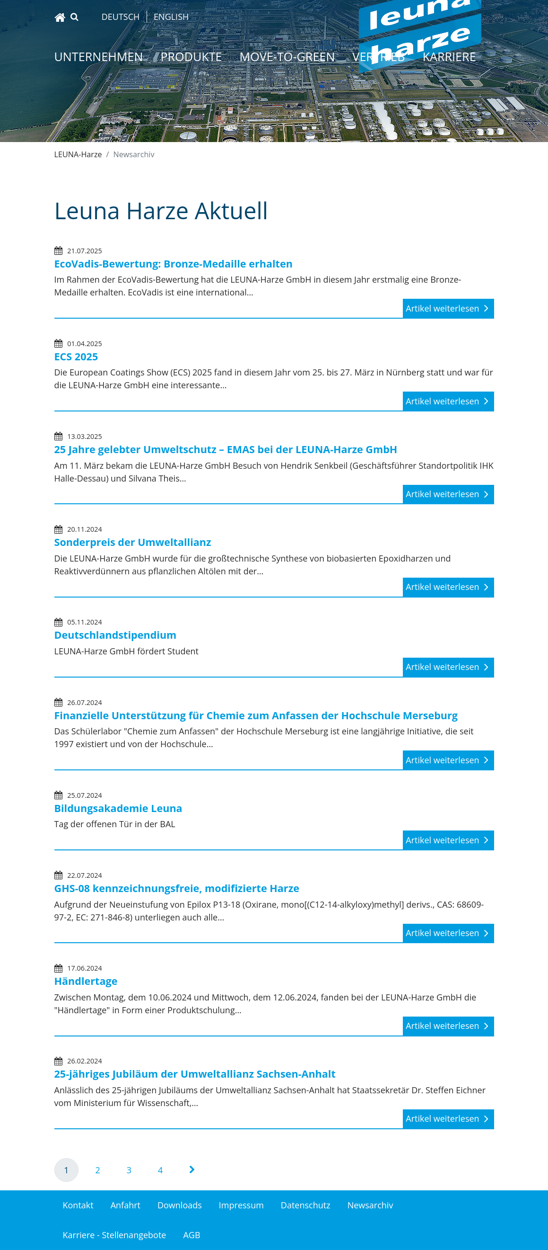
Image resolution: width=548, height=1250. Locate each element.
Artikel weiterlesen (443, 308)
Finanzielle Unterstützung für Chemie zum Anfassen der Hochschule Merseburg (256, 715)
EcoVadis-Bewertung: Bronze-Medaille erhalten (173, 263)
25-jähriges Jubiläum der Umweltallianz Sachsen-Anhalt (195, 1073)
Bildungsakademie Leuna (118, 808)
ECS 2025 (76, 356)
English (171, 16)
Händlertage (86, 981)
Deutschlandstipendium (115, 635)
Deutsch (121, 16)
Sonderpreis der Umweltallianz (132, 542)
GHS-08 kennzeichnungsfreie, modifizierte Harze (176, 888)
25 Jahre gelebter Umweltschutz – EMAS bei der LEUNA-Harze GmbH (226, 449)
